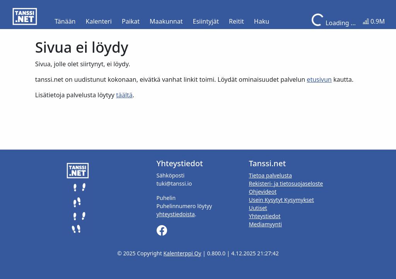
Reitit (236, 21)
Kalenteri (99, 21)
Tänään (65, 21)
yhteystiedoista (176, 214)
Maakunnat (166, 21)
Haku (261, 21)
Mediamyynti (265, 224)
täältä (124, 95)
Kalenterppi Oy (182, 253)
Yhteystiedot (264, 216)
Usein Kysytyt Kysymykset (281, 199)
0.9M (374, 21)
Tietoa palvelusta (270, 175)
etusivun (319, 79)
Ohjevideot (263, 191)
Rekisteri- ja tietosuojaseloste (286, 183)
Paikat (131, 21)
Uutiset (258, 208)
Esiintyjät (206, 21)
